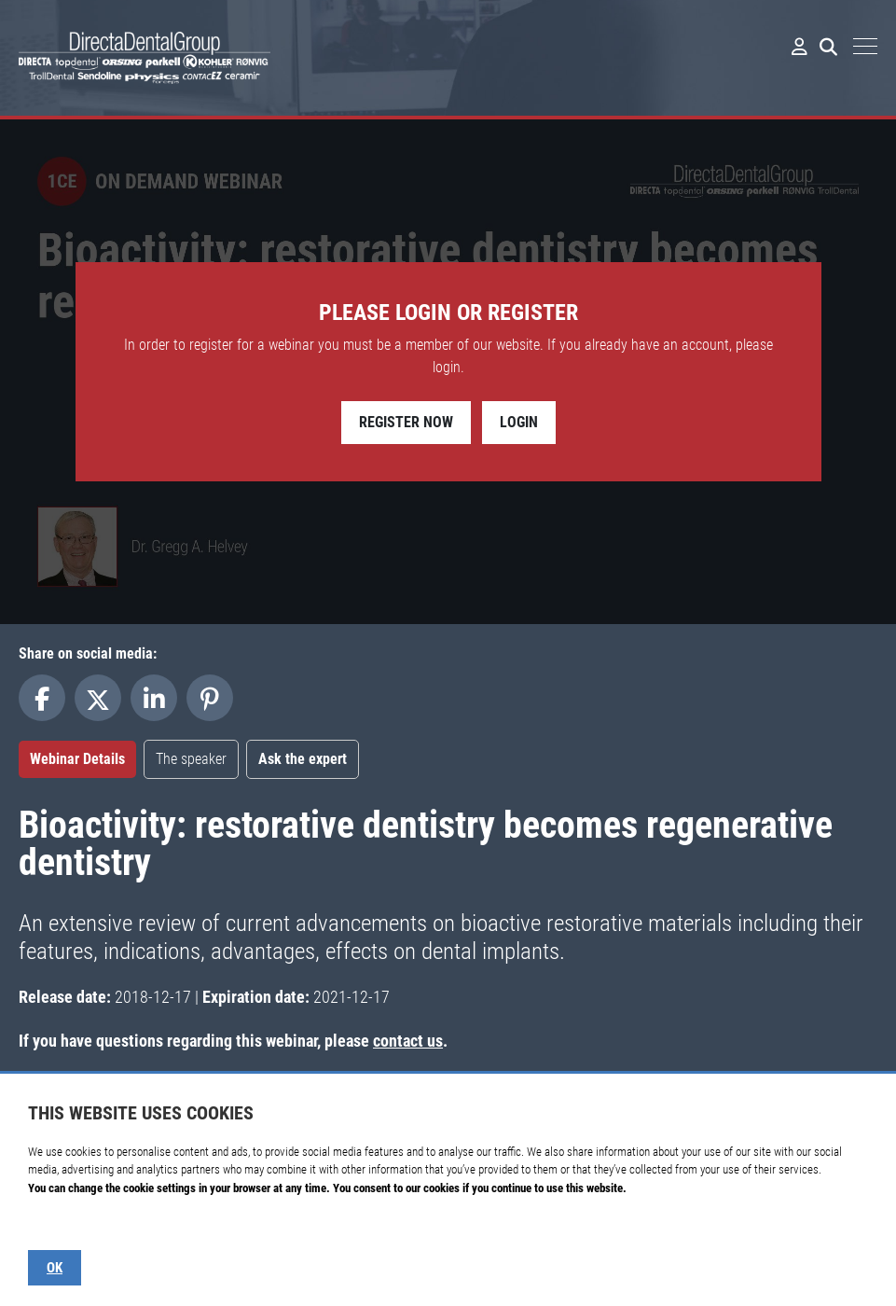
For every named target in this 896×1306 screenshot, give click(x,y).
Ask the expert (302, 759)
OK (54, 1267)
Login (519, 422)
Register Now (406, 422)
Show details (58, 1224)
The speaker (191, 759)
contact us (408, 1040)
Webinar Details (77, 759)
